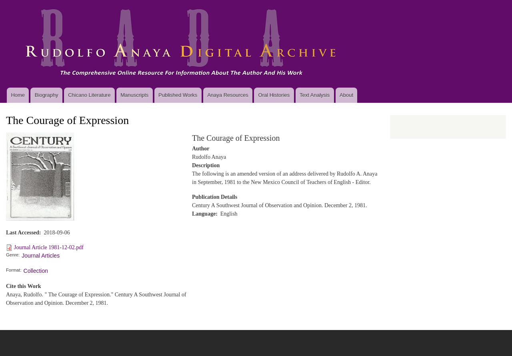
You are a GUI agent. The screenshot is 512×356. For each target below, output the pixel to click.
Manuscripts (134, 95)
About (346, 95)
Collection (36, 271)
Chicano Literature (89, 95)
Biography (46, 95)
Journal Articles (41, 255)
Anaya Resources (227, 95)
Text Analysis (315, 95)
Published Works (177, 95)
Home (18, 95)
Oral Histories (274, 95)
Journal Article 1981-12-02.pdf (49, 247)
